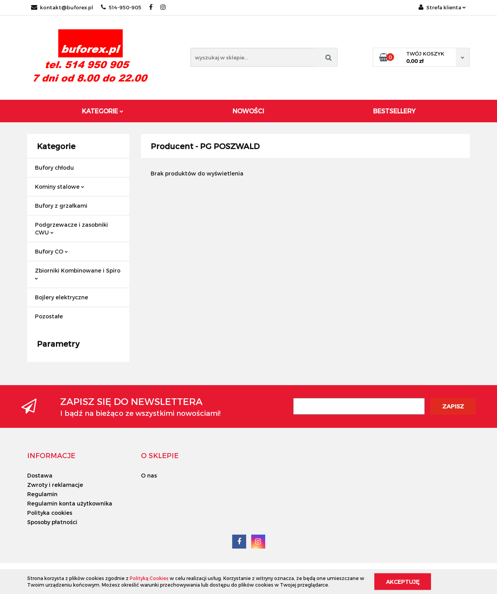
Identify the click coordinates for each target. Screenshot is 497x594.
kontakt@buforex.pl (62, 7)
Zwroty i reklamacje (55, 484)
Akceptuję (402, 581)
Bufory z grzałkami (61, 205)
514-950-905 (121, 7)
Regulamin (42, 494)
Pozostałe (49, 316)
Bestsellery (394, 111)
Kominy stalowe (59, 186)
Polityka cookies (49, 512)
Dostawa (39, 475)
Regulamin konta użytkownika (69, 503)
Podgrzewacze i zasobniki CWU (71, 228)
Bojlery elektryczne (61, 297)
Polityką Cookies (149, 578)
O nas (149, 475)
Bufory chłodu (54, 167)
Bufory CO (51, 251)
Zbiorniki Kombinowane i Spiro (77, 273)
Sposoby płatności (52, 522)
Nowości (248, 111)
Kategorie (102, 111)
